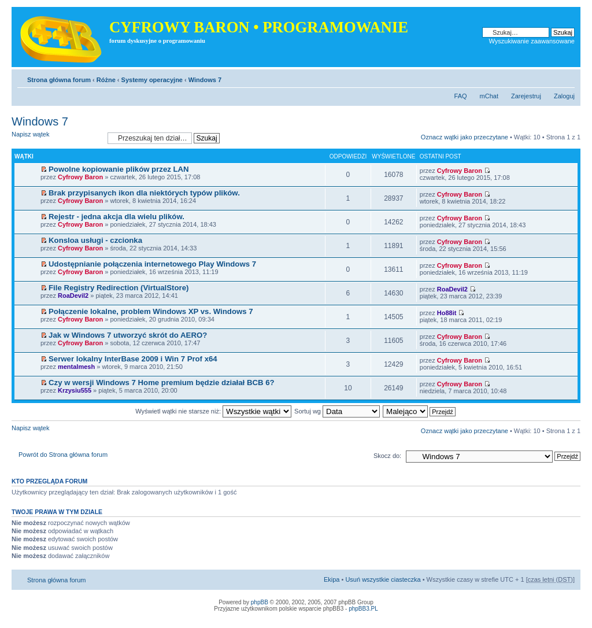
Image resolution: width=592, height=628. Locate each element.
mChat (489, 96)
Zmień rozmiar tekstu (566, 77)
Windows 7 (204, 79)
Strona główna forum (59, 79)
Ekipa (332, 579)
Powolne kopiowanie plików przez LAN (119, 169)
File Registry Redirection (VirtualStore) (118, 287)
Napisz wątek (57, 138)
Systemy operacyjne (152, 79)
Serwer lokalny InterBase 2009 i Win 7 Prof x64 (133, 358)
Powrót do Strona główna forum (63, 454)
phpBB (259, 602)
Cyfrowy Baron (80, 176)
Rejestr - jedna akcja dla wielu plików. (116, 216)
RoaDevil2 (73, 295)
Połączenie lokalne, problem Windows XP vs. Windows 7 (151, 311)
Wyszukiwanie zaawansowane (532, 41)
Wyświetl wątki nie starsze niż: (213, 411)
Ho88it (447, 312)
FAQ (460, 96)
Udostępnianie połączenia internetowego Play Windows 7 (152, 264)
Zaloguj (564, 96)
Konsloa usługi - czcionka (95, 240)
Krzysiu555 (74, 390)
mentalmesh (76, 366)
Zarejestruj (526, 96)
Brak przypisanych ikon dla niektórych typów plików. (144, 193)
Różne (106, 79)
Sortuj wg (337, 411)
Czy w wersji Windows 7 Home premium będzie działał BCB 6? (161, 382)
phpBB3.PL (363, 608)
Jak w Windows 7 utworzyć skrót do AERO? (128, 335)
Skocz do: (387, 455)
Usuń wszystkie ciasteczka (382, 579)
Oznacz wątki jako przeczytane (464, 137)
